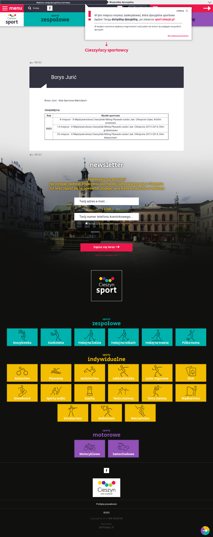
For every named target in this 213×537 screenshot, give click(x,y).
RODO (106, 512)
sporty (55, 19)
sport (12, 22)
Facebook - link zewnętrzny (49, 9)
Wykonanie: (106, 525)
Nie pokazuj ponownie (178, 36)
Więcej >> (123, 224)
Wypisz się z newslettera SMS (106, 255)
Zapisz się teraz (106, 247)
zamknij (182, 11)
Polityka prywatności (106, 504)
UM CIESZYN (116, 518)
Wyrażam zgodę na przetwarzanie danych (104, 224)
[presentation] (106, 233)
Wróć (38, 63)
